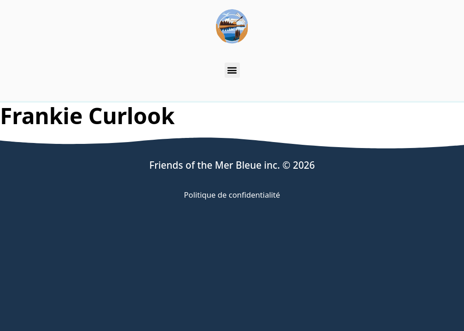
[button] (232, 70)
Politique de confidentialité (232, 194)
